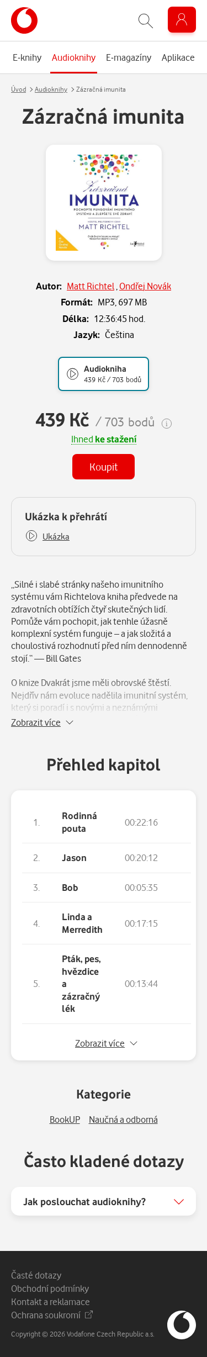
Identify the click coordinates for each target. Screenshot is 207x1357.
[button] (47, 536)
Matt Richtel (90, 286)
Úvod (18, 89)
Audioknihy (51, 89)
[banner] (24, 20)
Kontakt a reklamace (50, 1301)
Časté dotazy (36, 1275)
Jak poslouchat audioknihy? (84, 1201)
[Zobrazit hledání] (145, 20)
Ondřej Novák (145, 286)
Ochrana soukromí (52, 1315)
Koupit (103, 466)
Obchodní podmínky (50, 1288)
